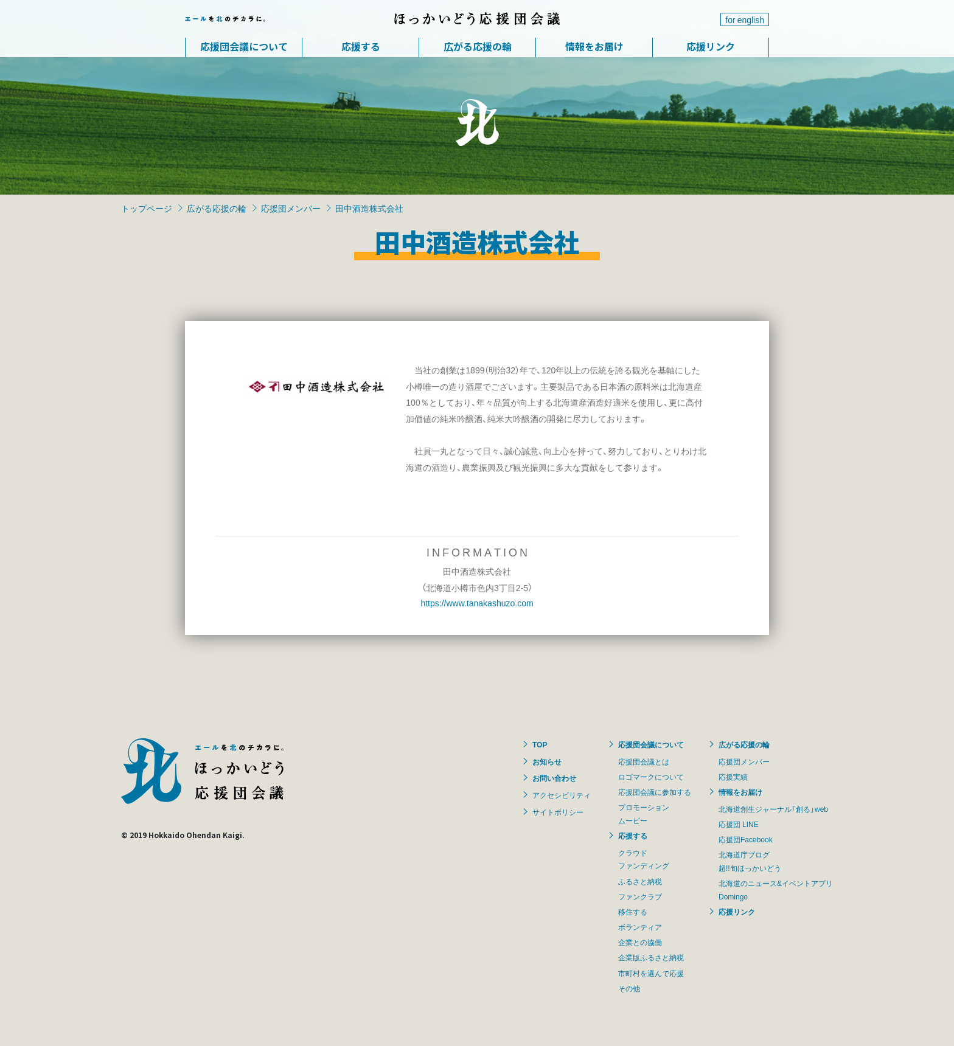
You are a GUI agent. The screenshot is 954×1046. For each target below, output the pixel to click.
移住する (632, 911)
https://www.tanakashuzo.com (476, 603)
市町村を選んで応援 (651, 973)
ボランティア (640, 926)
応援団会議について (244, 46)
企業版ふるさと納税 (651, 957)
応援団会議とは (643, 761)
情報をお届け (594, 46)
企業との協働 (640, 942)
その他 (629, 988)
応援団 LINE (739, 824)
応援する (360, 46)
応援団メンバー (291, 208)
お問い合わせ (554, 777)
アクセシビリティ (561, 794)
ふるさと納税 (640, 881)
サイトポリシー (557, 811)
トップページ (146, 208)
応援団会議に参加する (654, 791)
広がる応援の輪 (478, 46)
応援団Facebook (746, 839)
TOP (539, 744)
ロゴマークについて (651, 776)
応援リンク (710, 46)
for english (744, 19)
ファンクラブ (640, 896)
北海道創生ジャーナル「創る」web (773, 808)
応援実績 (733, 776)
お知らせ (547, 761)
